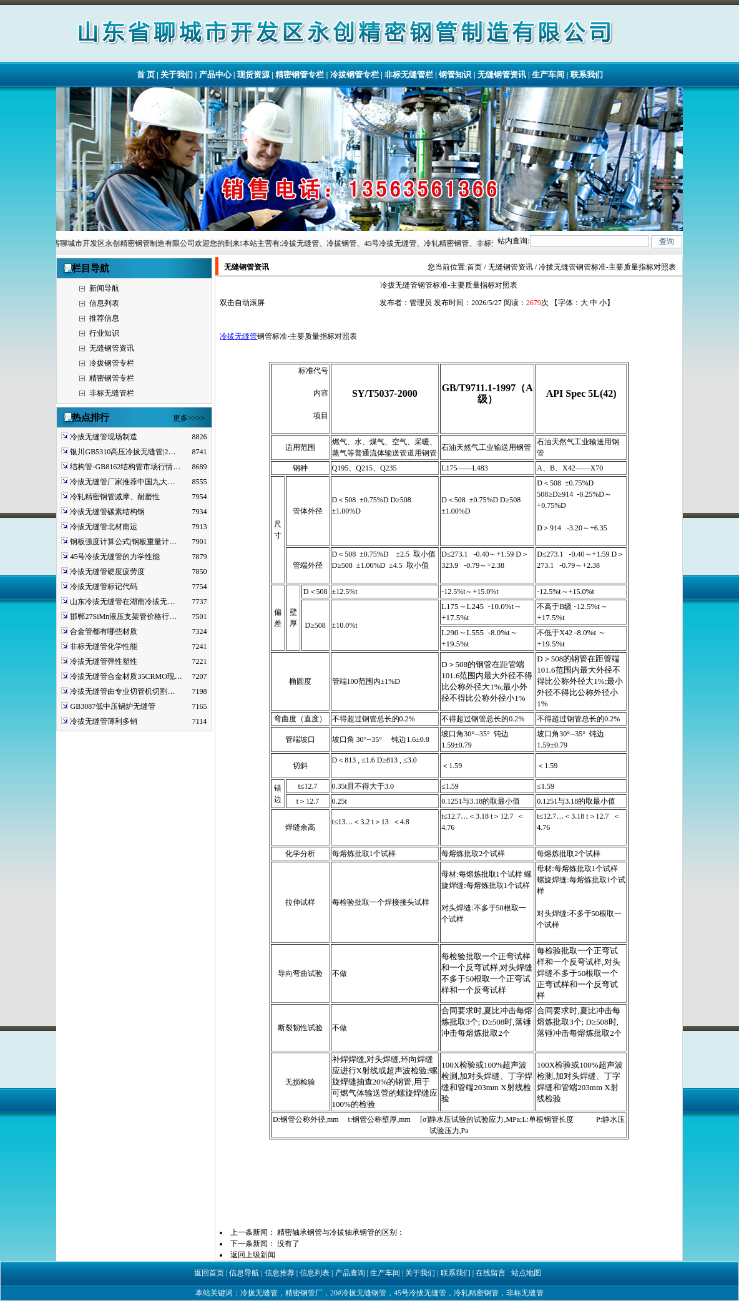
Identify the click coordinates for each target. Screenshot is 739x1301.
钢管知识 (455, 74)
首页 (474, 267)
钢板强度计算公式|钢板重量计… (123, 541)
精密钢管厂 (304, 1293)
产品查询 (350, 1273)
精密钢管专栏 (299, 74)
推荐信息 (104, 318)
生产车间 (548, 74)
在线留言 (491, 1273)
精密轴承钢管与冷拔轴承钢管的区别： (340, 1232)
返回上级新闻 (252, 1254)
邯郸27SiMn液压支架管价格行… (123, 616)
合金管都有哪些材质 (103, 631)
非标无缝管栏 (408, 74)
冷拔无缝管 (238, 336)
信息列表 (104, 303)
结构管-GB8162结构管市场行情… (125, 466)
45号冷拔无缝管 (420, 1293)
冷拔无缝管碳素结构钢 (107, 511)
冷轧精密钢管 (476, 1293)
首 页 (146, 74)
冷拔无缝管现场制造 (103, 436)
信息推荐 (280, 1273)
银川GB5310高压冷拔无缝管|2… (122, 451)
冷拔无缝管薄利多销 (103, 721)
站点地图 (526, 1273)
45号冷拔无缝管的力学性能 (115, 556)
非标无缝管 (525, 1293)
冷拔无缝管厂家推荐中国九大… (122, 481)
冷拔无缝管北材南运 (103, 526)
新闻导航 (104, 288)
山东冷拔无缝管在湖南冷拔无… (122, 601)
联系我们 (586, 74)
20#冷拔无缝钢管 (358, 1293)
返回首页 (209, 1273)
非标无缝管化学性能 (103, 646)
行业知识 (104, 333)
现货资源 (253, 74)
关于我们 (176, 74)
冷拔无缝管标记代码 (103, 586)
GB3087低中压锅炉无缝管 (112, 706)
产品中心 (215, 74)
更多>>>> (189, 418)
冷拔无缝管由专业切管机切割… (122, 691)
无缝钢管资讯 (501, 74)
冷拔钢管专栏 (354, 74)
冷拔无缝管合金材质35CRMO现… (126, 676)
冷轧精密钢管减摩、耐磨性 (115, 496)
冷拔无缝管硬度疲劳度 (107, 571)
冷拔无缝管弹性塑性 (103, 661)
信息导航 (244, 1273)
